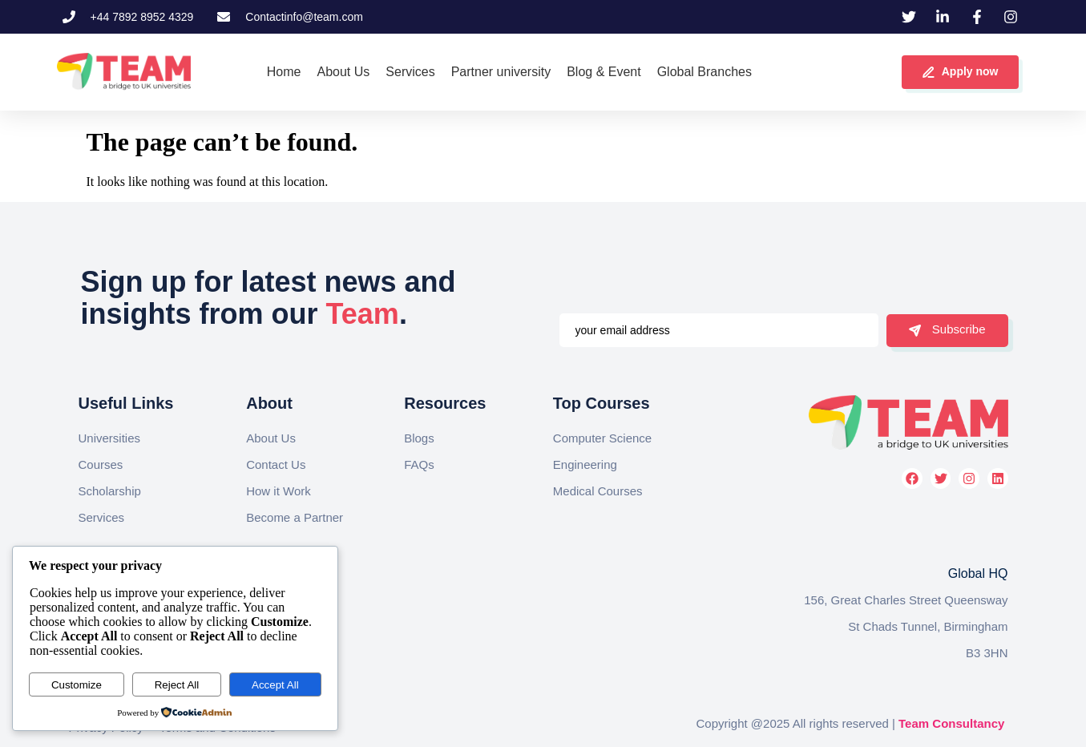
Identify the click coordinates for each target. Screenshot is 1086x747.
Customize (76, 685)
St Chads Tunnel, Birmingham (927, 626)
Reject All (177, 685)
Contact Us (275, 464)
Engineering (585, 464)
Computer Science (602, 438)
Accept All (275, 685)
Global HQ (978, 573)
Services (102, 517)
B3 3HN (987, 653)
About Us (271, 438)
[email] (718, 330)
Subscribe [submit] (947, 329)
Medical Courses (598, 491)
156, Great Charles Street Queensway (905, 600)
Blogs (419, 438)
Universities (110, 438)
